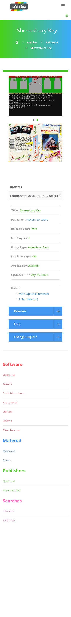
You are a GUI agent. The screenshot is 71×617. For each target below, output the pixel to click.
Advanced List (12, 490)
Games (7, 384)
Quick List (9, 375)
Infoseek (8, 511)
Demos (7, 421)
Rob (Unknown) (28, 299)
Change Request (25, 337)
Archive (32, 42)
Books (7, 460)
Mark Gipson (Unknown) (34, 293)
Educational (10, 402)
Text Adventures (13, 393)
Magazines (9, 451)
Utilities (7, 411)
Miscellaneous (12, 430)
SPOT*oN (9, 520)
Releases (20, 311)
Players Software (37, 219)
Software (52, 42)
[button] (66, 16)
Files (17, 324)
